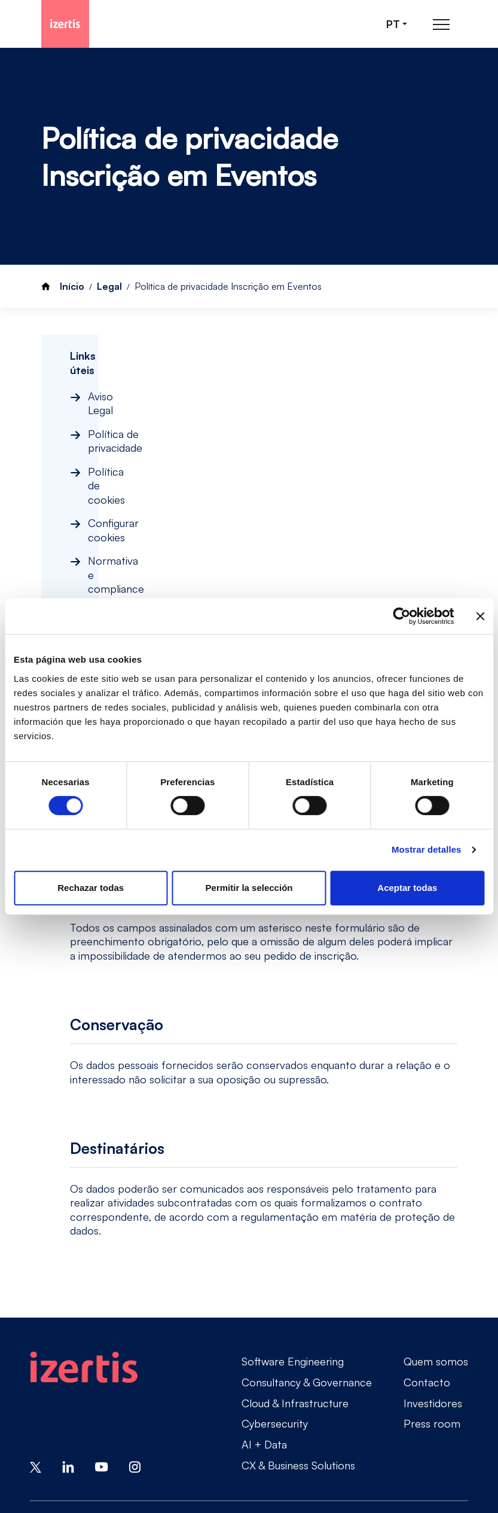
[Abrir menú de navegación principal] (441, 24)
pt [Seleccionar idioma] (393, 24)
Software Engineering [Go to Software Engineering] (293, 1248)
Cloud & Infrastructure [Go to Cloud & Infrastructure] (295, 1290)
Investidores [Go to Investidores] (433, 1290)
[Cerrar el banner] (480, 616)
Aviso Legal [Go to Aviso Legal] (56, 1418)
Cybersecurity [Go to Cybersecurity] (275, 1311)
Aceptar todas (407, 888)
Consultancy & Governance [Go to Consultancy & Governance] (307, 1269)
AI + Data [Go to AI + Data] (264, 1332)
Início (72, 286)
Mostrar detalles (427, 849)
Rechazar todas (90, 888)
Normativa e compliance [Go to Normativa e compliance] (89, 1438)
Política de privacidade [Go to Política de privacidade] (155, 1418)
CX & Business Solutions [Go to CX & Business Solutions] (298, 1352)
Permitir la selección (249, 888)
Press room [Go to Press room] (432, 1311)
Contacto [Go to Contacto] (427, 1269)
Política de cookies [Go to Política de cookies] (272, 1418)
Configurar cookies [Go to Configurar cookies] (381, 1418)
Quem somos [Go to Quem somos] (436, 1248)
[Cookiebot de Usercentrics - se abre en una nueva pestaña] (401, 616)
